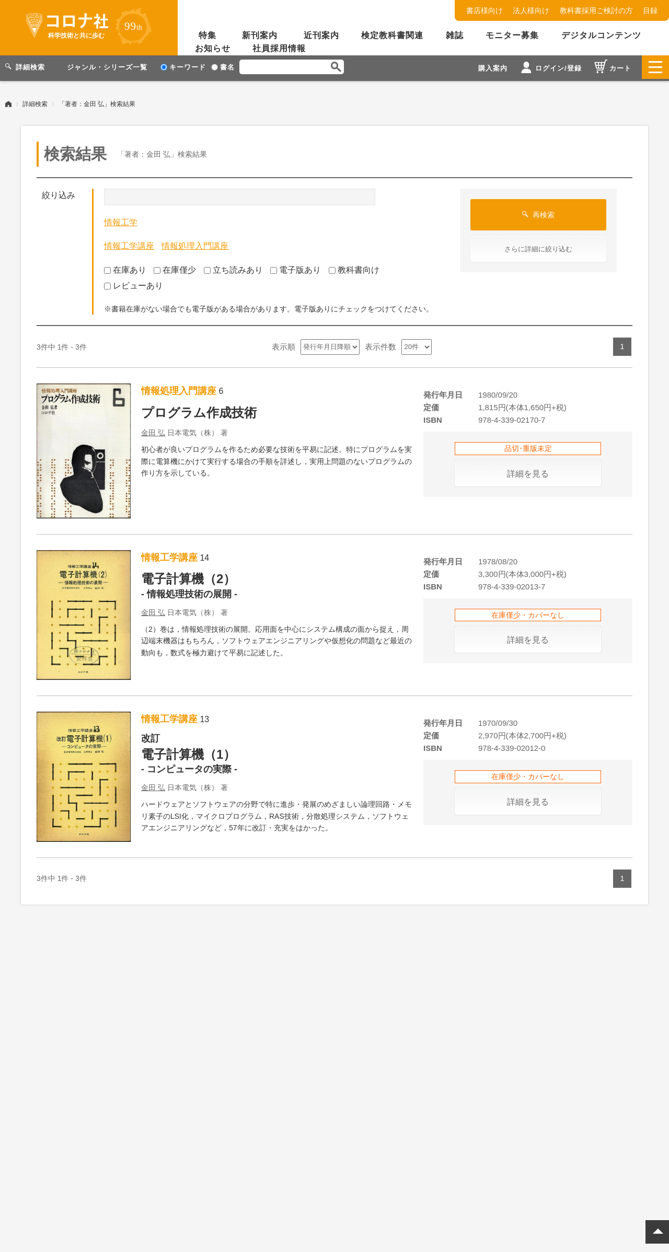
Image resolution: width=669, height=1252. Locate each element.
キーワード (183, 67)
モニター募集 (512, 35)
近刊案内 (321, 35)
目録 (650, 10)
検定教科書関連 (392, 35)
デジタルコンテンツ (601, 35)
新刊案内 (260, 35)
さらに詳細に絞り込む (538, 247)
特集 (207, 35)
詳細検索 (35, 102)
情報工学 (120, 220)
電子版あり (295, 267)
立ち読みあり (233, 267)
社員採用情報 (279, 48)
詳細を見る (528, 471)
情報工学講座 (129, 243)
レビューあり (133, 283)
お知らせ (212, 48)
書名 (223, 67)
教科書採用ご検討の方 (596, 10)
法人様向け (531, 10)
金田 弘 (153, 430)
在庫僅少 (175, 267)
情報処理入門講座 (195, 243)
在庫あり (125, 267)
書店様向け (484, 10)
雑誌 (455, 35)
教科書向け (354, 267)
